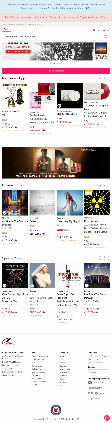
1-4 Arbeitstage (36, 315)
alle (99, 78)
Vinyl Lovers (7, 368)
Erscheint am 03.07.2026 (40, 133)
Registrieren (36, 378)
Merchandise (65, 369)
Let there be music (10, 365)
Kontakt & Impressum (40, 356)
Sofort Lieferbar (9, 243)
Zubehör (63, 376)
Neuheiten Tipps (14, 78)
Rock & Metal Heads (11, 362)
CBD (62, 379)
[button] (51, 63)
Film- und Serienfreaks (12, 372)
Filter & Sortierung (56, 71)
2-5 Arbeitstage (63, 322)
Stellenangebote (38, 369)
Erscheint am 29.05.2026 (95, 127)
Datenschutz (37, 366)
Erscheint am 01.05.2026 (68, 125)
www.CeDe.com (80, 17)
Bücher (63, 366)
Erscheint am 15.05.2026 (40, 237)
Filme (62, 359)
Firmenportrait (37, 359)
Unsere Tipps (12, 185)
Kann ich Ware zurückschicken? (95, 360)
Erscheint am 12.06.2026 (13, 130)
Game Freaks (8, 375)
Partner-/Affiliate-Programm (38, 373)
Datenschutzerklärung (73, 4)
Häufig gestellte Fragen (98, 356)
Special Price (11, 258)
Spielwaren (64, 372)
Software (63, 382)
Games (63, 363)
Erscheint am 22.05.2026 (68, 240)
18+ (61, 385)
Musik (62, 356)
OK (88, 8)
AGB (33, 363)
